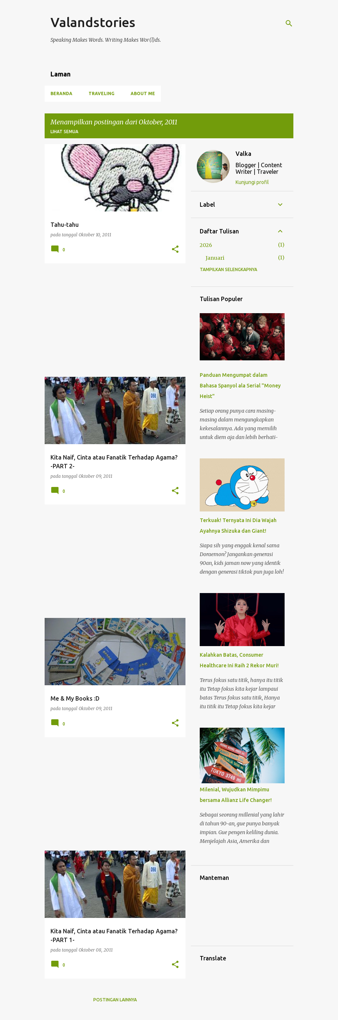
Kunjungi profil (252, 182)
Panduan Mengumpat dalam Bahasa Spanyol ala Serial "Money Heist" (240, 385)
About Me (143, 93)
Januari (215, 258)
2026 (206, 245)
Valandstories (92, 22)
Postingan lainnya (115, 999)
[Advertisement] (112, 320)
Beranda (61, 93)
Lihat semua (64, 131)
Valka (243, 153)
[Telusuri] (289, 23)
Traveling (101, 93)
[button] (175, 250)
